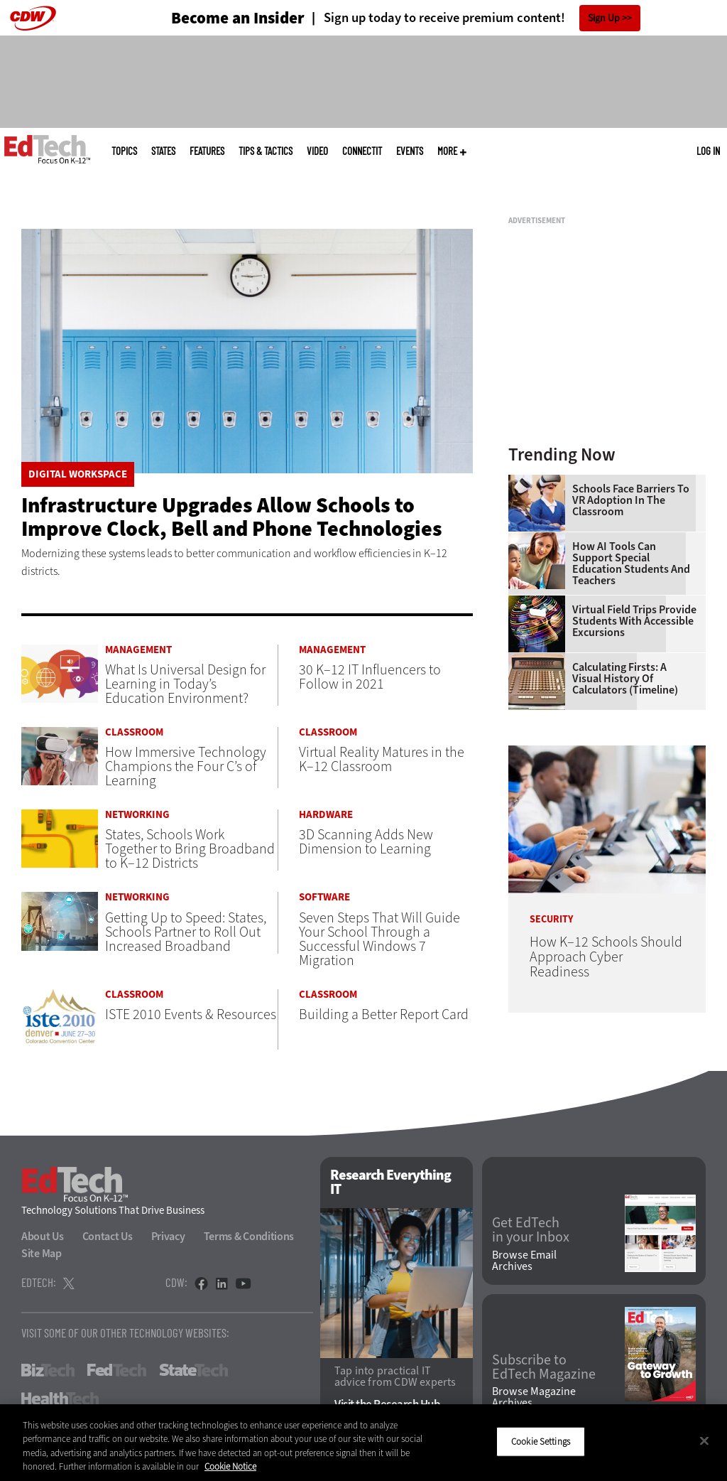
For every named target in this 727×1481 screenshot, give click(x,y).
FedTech (116, 1370)
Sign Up (604, 18)
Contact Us (107, 1236)
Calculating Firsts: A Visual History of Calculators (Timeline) (625, 679)
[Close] (704, 1440)
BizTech (48, 1370)
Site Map (41, 1253)
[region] (363, 1442)
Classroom (134, 732)
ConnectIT (362, 151)
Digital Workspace (77, 474)
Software (324, 897)
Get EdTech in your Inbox (530, 1230)
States (163, 151)
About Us (42, 1236)
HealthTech (60, 1398)
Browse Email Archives (524, 1260)
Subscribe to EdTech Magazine (544, 1367)
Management (138, 650)
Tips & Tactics (266, 151)
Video (317, 151)
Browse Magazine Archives (534, 1397)
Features (207, 151)
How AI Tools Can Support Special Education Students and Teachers (631, 563)
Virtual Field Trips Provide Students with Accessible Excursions (634, 621)
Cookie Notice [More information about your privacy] (230, 1466)
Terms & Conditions (249, 1236)
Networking (137, 814)
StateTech (193, 1370)
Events (409, 151)
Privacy (168, 1236)
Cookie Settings (540, 1442)
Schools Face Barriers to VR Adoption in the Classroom (630, 500)
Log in (708, 150)
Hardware (326, 814)
